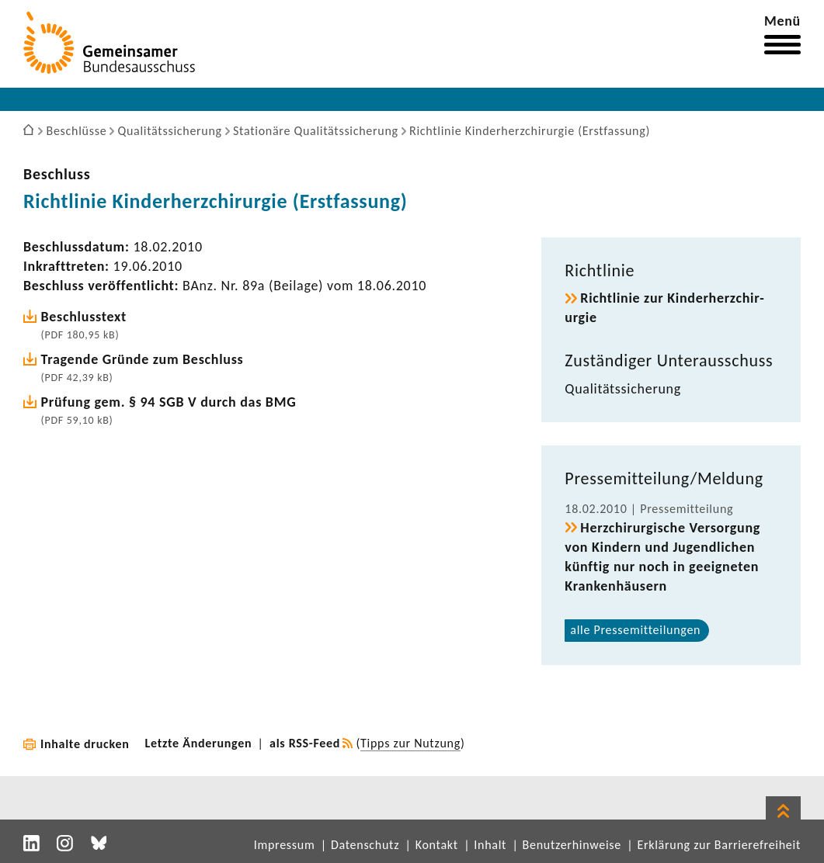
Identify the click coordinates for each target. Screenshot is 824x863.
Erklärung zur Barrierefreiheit (719, 844)
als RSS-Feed (304, 743)
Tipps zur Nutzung (410, 743)
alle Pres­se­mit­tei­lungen (635, 629)
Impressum (284, 844)
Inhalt (490, 844)
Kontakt (436, 844)
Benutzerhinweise (572, 844)
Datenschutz (365, 844)
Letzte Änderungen (198, 743)
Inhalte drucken (85, 743)
